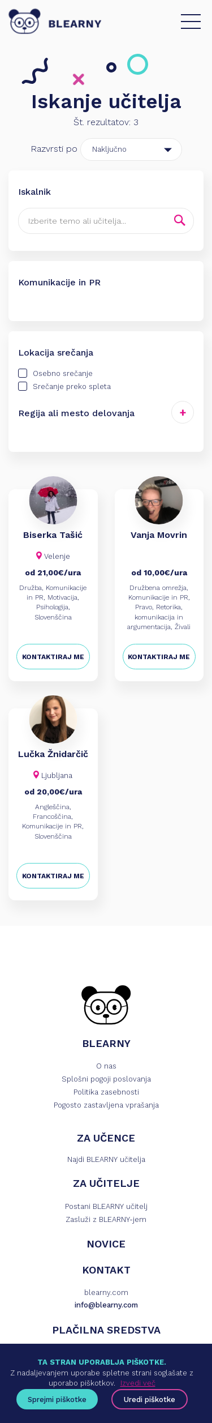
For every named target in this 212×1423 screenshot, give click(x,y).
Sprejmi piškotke (57, 1399)
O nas (106, 1066)
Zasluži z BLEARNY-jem (106, 1219)
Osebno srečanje (55, 373)
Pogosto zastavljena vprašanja (106, 1105)
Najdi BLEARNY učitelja (106, 1159)
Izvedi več (137, 1383)
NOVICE (106, 1244)
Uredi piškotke (149, 1399)
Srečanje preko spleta (64, 386)
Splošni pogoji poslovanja (106, 1079)
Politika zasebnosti (106, 1092)
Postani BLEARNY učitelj (106, 1206)
